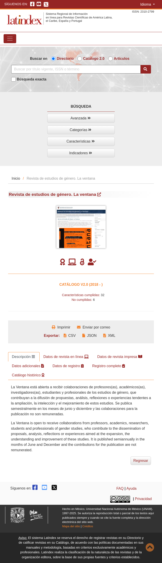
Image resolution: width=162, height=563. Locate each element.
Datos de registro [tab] (67, 366)
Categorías (81, 130)
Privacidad (143, 499)
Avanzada (80, 118)
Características (80, 141)
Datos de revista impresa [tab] (119, 357)
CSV (70, 335)
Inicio (16, 178)
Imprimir (61, 327)
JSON (89, 335)
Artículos (121, 58)
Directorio (65, 58)
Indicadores (80, 153)
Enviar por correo (93, 327)
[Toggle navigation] (10, 38)
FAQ (120, 488)
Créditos (87, 526)
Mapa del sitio (71, 526)
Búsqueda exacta (32, 79)
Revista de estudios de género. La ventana (55, 194)
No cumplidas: (82, 300)
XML (109, 335)
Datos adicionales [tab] (28, 366)
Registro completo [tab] (108, 366)
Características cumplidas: (81, 295)
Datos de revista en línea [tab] (66, 357)
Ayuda (131, 488)
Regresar (140, 460)
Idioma (146, 4)
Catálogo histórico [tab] (28, 375)
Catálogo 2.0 (93, 58)
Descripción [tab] (23, 357)
